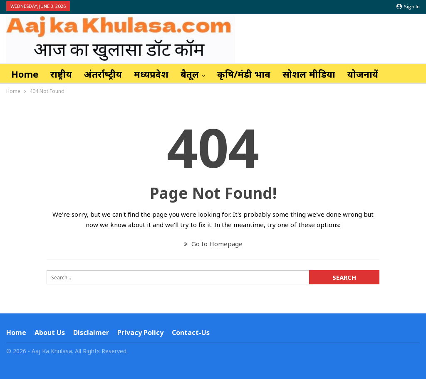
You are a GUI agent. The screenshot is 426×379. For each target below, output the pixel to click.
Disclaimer (91, 332)
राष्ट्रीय (61, 74)
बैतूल (190, 74)
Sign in (408, 6)
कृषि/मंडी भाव (243, 74)
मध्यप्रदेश (151, 74)
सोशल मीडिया (308, 74)
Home (24, 74)
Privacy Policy (140, 332)
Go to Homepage (213, 244)
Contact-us (191, 332)
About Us (50, 332)
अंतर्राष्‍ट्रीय (103, 74)
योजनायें (362, 74)
